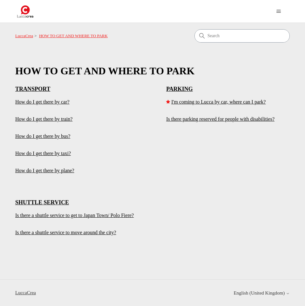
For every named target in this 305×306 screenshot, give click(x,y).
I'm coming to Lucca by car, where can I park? (218, 102)
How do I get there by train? (43, 119)
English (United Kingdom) (262, 293)
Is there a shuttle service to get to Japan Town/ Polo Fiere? (74, 215)
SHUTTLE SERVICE (42, 202)
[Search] (242, 36)
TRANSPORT (32, 89)
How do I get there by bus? (42, 136)
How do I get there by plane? (44, 170)
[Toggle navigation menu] (278, 11)
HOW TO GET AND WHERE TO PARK (73, 35)
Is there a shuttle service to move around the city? (65, 232)
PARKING (179, 89)
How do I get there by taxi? (43, 153)
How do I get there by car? (42, 102)
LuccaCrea (24, 35)
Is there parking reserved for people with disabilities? (220, 119)
